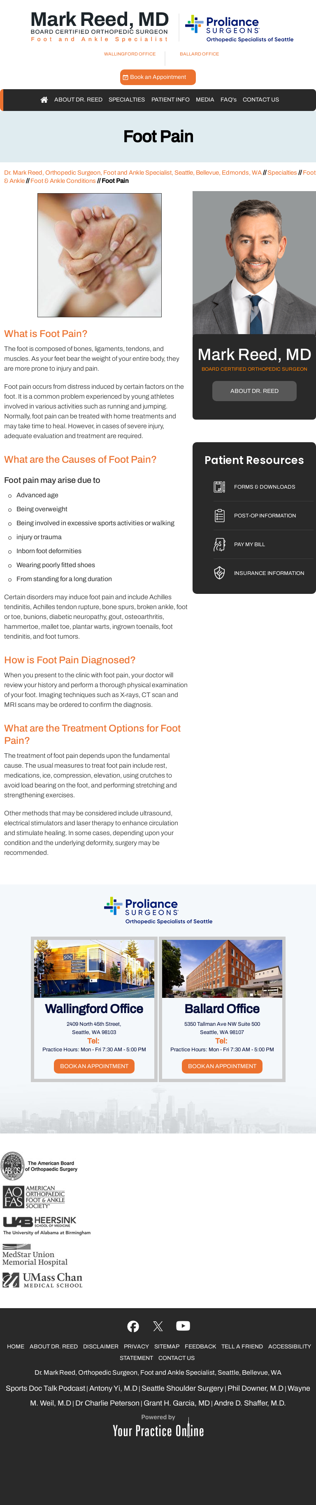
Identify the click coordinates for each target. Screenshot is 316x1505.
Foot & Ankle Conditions (63, 181)
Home (44, 100)
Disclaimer (100, 1346)
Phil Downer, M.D (255, 1388)
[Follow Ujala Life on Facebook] (133, 1326)
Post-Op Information (265, 516)
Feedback (200, 1346)
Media (205, 100)
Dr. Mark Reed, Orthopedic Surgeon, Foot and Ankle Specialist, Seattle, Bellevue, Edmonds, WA (133, 172)
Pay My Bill (249, 544)
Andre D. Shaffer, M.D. (250, 1403)
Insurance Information (269, 573)
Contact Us (261, 100)
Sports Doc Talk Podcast (45, 1388)
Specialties (127, 100)
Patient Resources (254, 461)
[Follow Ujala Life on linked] (183, 1326)
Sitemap (166, 1346)
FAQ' (229, 100)
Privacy (136, 1346)
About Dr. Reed (78, 100)
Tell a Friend (242, 1346)
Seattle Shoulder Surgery (182, 1388)
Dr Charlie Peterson (107, 1403)
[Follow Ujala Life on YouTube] (158, 1326)
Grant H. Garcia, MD (177, 1403)
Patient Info (170, 100)
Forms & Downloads (264, 487)
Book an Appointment (158, 77)
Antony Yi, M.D (113, 1388)
